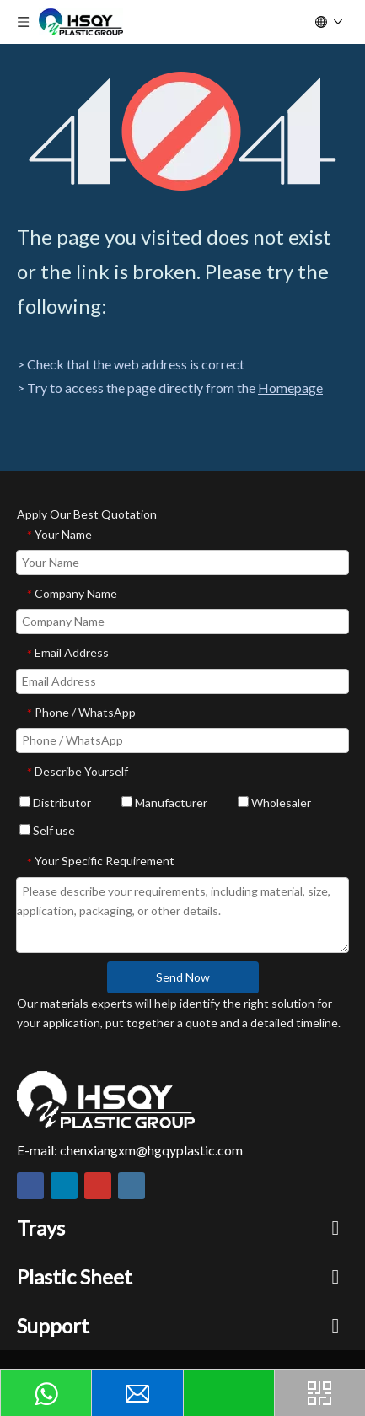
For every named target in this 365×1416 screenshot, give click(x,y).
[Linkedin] (64, 1185)
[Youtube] (97, 1185)
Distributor (55, 802)
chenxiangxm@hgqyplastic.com (151, 1150)
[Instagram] (131, 1185)
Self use (47, 830)
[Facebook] (30, 1185)
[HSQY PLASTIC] (106, 1099)
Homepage (290, 388)
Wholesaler (274, 802)
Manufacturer (164, 802)
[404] (182, 131)
